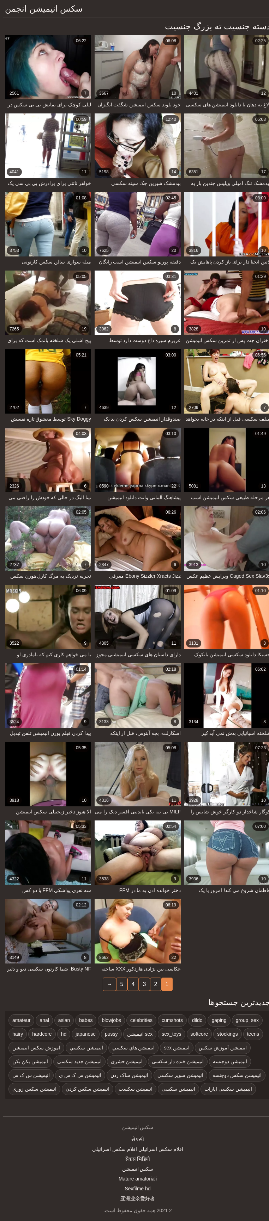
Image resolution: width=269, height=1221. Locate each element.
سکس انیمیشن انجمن (40, 8)
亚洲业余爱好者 (134, 1198)
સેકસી (134, 1139)
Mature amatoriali (134, 1179)
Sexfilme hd (134, 1188)
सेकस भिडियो (134, 1159)
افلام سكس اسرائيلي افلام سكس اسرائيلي (134, 1149)
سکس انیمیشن (134, 1169)
